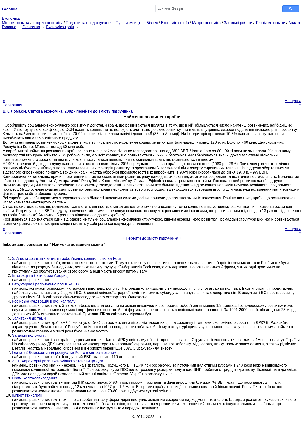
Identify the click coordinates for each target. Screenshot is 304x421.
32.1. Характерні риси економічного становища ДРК (57, 361)
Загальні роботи (238, 23)
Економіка (11, 18)
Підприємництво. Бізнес (137, 23)
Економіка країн (175, 23)
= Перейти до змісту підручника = (152, 238)
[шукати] (217, 9)
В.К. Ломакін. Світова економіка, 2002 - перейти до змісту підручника (68, 111)
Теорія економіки (270, 23)
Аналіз (294, 23)
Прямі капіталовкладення (34, 378)
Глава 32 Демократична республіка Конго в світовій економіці (66, 352)
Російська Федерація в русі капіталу (43, 301)
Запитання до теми (29, 318)
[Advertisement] (152, 62)
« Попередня (12, 103)
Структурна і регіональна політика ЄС (45, 284)
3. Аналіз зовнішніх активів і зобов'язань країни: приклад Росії (66, 258)
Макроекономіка (206, 23)
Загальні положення (30, 335)
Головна (9, 27)
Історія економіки (48, 23)
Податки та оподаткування (89, 23)
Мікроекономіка (15, 23)
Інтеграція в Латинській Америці (40, 276)
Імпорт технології (27, 395)
